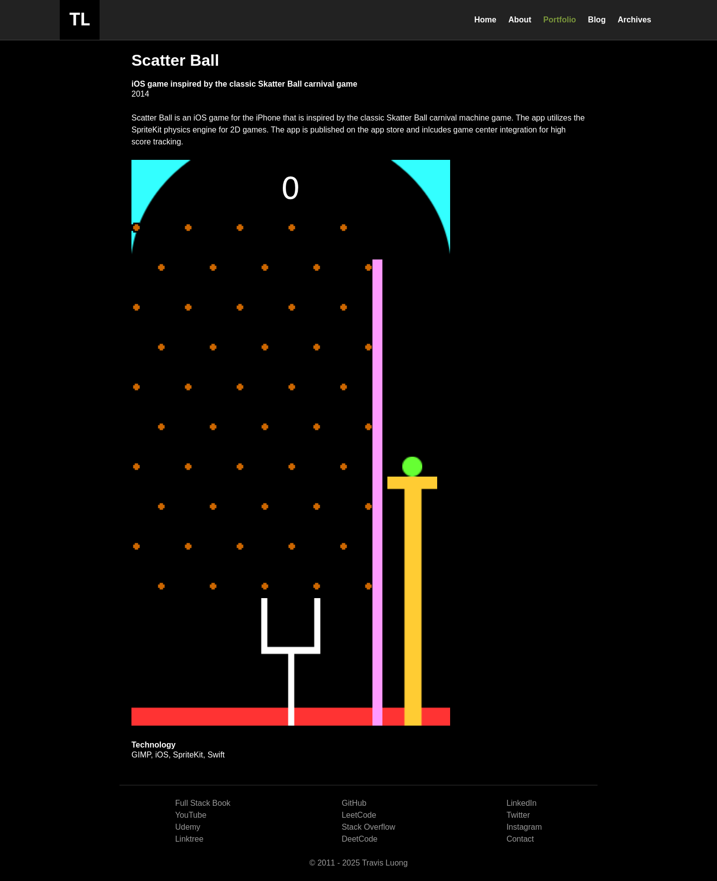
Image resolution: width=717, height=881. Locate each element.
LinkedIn (521, 803)
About (519, 19)
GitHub (354, 803)
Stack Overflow (368, 827)
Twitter (518, 815)
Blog (597, 19)
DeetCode (359, 839)
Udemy (188, 827)
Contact (520, 839)
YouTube (191, 815)
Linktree (189, 839)
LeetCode (359, 815)
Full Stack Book (203, 803)
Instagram (524, 827)
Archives (634, 19)
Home (485, 19)
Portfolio (559, 19)
